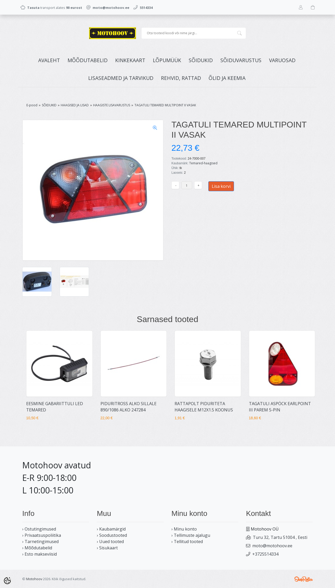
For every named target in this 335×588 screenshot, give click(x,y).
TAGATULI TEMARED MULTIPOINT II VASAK (165, 105)
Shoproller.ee (303, 579)
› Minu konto (184, 529)
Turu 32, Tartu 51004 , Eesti (280, 537)
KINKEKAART (130, 60)
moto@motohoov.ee (272, 546)
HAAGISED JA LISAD (75, 105)
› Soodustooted (112, 535)
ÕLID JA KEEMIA (227, 77)
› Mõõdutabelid (37, 548)
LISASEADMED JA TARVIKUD (120, 77)
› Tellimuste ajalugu (190, 535)
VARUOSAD (282, 60)
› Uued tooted (110, 541)
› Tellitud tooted (187, 541)
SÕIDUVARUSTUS (240, 60)
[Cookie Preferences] (7, 580)
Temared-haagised (203, 163)
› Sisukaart (107, 548)
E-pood (31, 105)
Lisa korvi (221, 186)
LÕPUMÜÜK (167, 60)
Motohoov (34, 579)
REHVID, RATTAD (181, 77)
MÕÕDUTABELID (88, 60)
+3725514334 (265, 554)
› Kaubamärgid (111, 529)
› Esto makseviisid (39, 554)
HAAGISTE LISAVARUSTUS (111, 105)
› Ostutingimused (39, 529)
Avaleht (49, 60)
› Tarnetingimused (40, 541)
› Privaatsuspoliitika (41, 535)
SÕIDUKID (201, 60)
